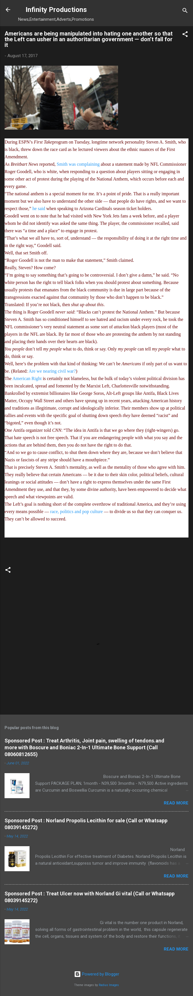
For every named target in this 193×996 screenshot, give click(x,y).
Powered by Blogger (96, 974)
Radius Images (109, 985)
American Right (27, 378)
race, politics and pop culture (76, 511)
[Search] (185, 11)
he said (38, 208)
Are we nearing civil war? (52, 371)
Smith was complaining (78, 164)
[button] (185, 35)
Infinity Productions (56, 10)
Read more (176, 803)
